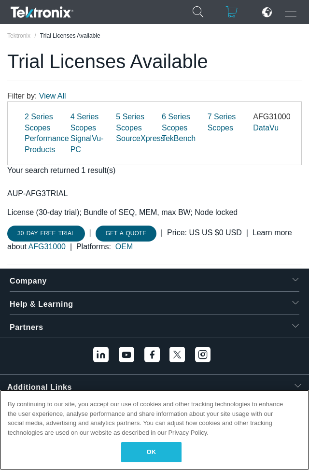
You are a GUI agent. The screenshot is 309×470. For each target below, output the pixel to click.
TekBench (179, 138)
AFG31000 (47, 246)
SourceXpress (140, 138)
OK (151, 452)
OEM (124, 246)
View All (52, 96)
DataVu (266, 128)
